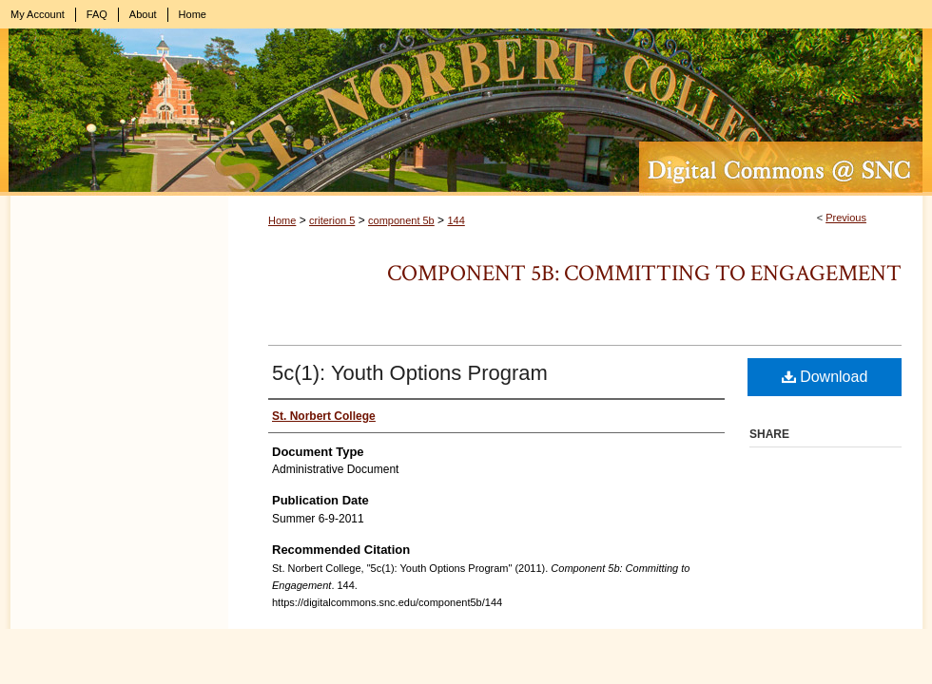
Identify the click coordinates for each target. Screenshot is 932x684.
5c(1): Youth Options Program (410, 373)
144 (455, 220)
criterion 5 (332, 220)
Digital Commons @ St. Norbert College (466, 112)
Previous (845, 217)
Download (825, 377)
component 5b (401, 220)
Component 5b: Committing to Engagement (644, 273)
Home (282, 220)
